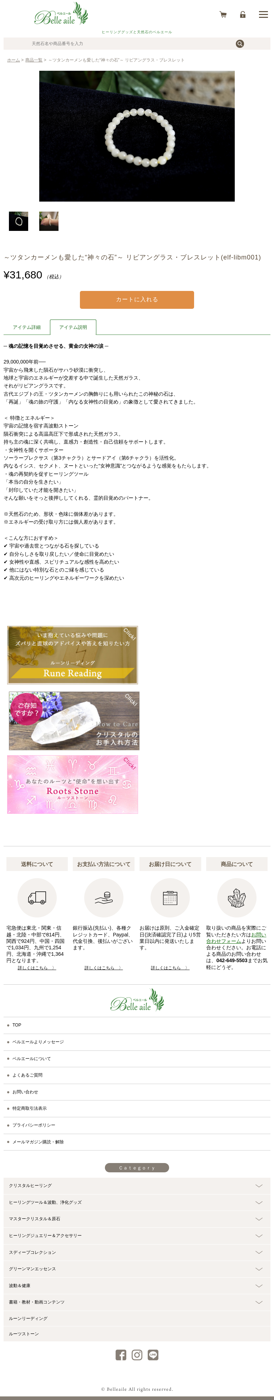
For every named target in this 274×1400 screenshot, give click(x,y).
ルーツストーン (24, 1333)
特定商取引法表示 (29, 1108)
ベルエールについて (31, 1058)
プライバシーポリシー (33, 1125)
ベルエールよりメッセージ (38, 1041)
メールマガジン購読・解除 (38, 1141)
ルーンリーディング (28, 1318)
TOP (16, 1025)
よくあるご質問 (27, 1075)
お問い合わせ (25, 1091)
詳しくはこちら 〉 (37, 967)
